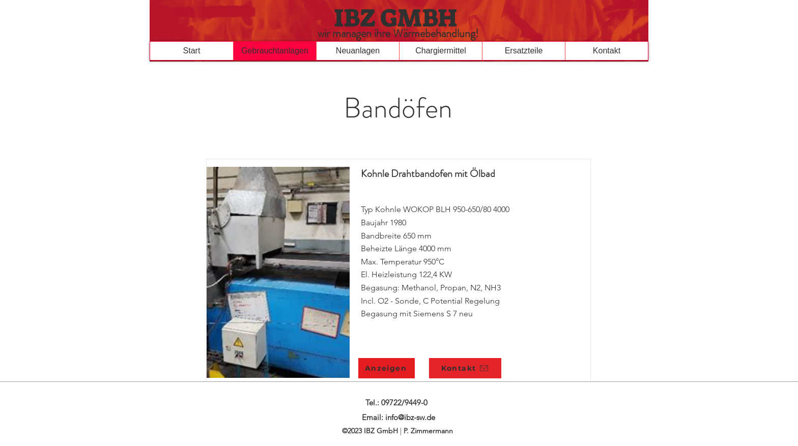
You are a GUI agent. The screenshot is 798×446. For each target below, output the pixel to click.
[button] (357, 51)
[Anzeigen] (386, 368)
